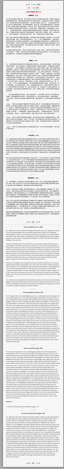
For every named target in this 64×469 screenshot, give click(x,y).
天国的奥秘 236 (29, 148)
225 (28, 301)
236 (36, 73)
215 (11, 68)
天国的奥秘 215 (46, 141)
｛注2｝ (58, 77)
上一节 (28, 4)
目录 (33, 222)
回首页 (38, 4)
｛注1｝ (39, 71)
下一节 (33, 4)
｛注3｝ (8, 98)
